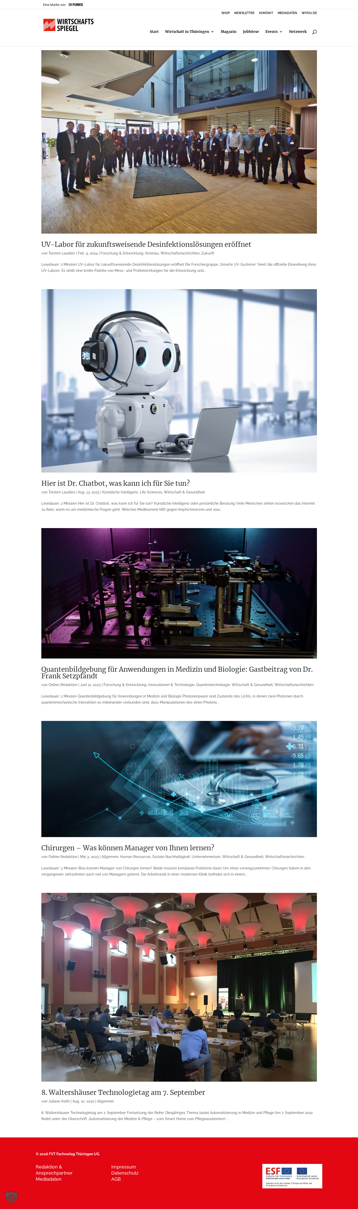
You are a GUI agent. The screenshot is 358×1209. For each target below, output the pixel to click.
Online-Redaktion (62, 685)
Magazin (229, 32)
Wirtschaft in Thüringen (187, 32)
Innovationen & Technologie (171, 685)
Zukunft (207, 253)
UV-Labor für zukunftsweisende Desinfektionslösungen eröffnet (146, 244)
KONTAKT (266, 13)
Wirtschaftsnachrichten (180, 253)
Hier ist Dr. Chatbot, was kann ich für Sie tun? (115, 483)
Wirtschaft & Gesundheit (184, 492)
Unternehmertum (206, 857)
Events (271, 32)
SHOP (225, 13)
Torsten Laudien (61, 253)
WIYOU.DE (309, 13)
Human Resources (135, 857)
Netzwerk (298, 32)
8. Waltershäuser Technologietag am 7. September (123, 1092)
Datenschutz (125, 1173)
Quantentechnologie (213, 685)
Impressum (123, 1167)
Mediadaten (48, 1179)
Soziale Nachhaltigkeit (171, 857)
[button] (11, 1198)
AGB (116, 1179)
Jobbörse (251, 32)
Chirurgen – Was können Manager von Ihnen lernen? (127, 848)
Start (154, 32)
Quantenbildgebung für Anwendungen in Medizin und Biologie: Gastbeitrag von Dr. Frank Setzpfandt (177, 672)
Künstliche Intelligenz (120, 492)
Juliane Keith (59, 1101)
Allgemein (110, 857)
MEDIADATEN (287, 13)
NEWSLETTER (244, 13)
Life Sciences (151, 492)
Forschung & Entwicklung (122, 253)
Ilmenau (152, 253)
